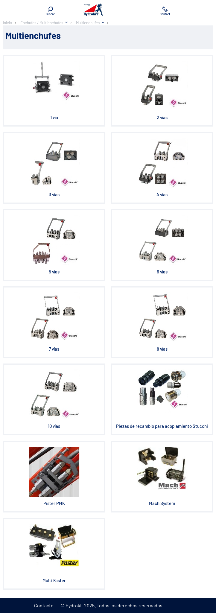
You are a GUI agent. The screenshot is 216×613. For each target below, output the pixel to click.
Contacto (44, 605)
